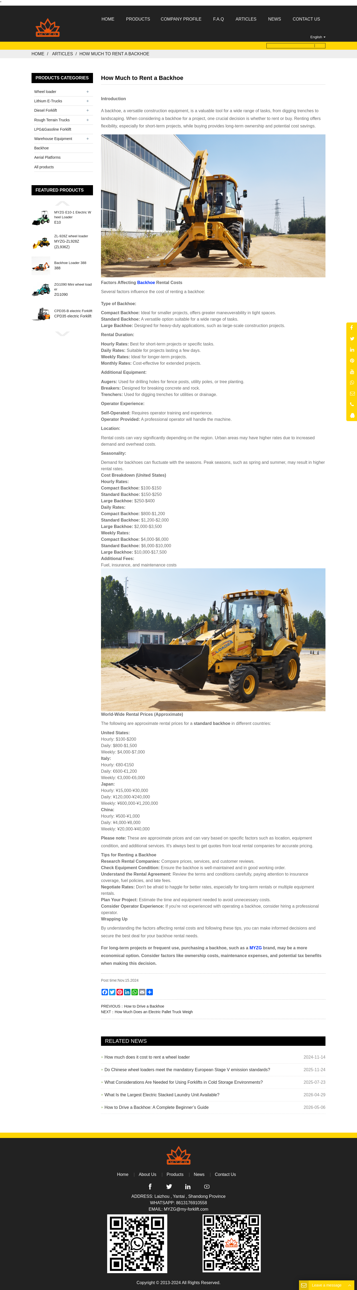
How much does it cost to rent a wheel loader (147, 1057)
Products (175, 1174)
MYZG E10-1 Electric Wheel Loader (72, 215)
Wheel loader (45, 92)
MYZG (256, 948)
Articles (62, 54)
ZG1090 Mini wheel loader (73, 287)
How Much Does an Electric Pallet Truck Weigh (154, 1012)
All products (44, 167)
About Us (147, 1174)
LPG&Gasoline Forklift (52, 129)
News (199, 1174)
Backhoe (41, 148)
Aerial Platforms (47, 157)
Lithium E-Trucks (48, 101)
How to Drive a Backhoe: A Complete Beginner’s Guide (156, 1107)
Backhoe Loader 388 (70, 263)
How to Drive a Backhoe (144, 1006)
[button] (62, 203)
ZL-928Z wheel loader (71, 236)
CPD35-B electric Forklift (73, 311)
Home (38, 54)
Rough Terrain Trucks (52, 120)
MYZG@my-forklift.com (186, 1209)
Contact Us (225, 1174)
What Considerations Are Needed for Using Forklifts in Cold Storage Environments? (183, 1082)
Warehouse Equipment (53, 139)
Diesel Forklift (45, 110)
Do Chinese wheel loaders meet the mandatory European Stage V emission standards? (187, 1069)
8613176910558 (191, 1202)
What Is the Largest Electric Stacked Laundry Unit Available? (161, 1095)
